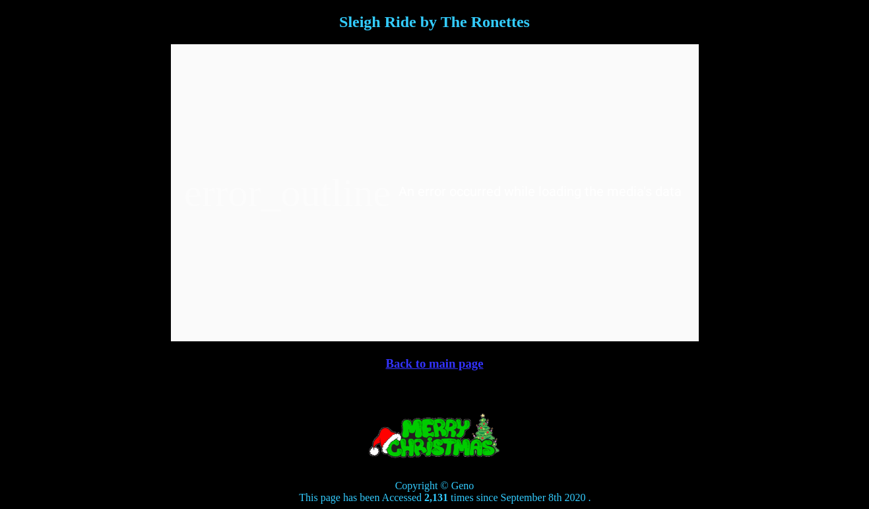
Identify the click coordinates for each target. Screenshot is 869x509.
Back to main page (434, 363)
